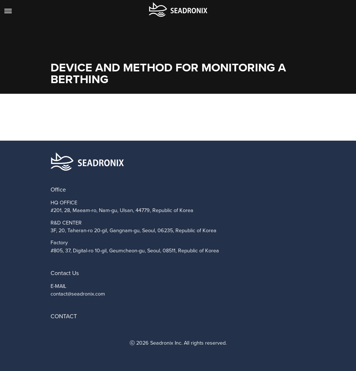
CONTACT (64, 316)
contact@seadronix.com (78, 293)
